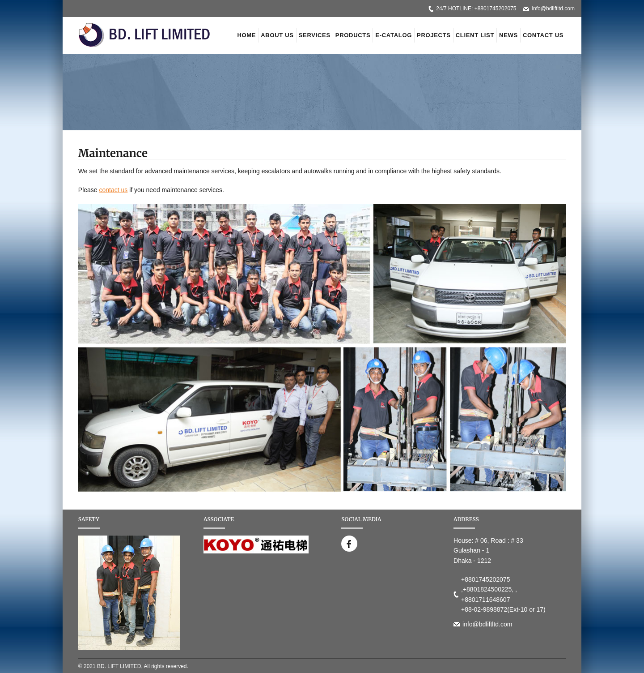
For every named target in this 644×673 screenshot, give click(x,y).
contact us (113, 189)
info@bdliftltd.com (553, 8)
